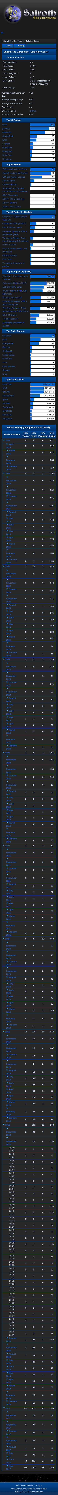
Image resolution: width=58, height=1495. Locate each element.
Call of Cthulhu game (11, 227)
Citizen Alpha (9, 180)
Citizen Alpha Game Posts (15, 169)
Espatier (6, 144)
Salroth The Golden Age (14, 199)
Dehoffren (6, 159)
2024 (7, 566)
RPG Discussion (10, 195)
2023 (7, 659)
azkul (4, 362)
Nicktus (32, 111)
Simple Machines (36, 1492)
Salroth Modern (10, 203)
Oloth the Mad (8, 366)
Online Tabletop (10, 184)
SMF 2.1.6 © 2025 (22, 1492)
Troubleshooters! (10, 319)
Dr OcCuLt (7, 155)
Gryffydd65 (7, 147)
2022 (7, 753)
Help (17, 1485)
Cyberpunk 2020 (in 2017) (14, 223)
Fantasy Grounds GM (12, 297)
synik (4, 124)
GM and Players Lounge (14, 177)
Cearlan (6, 370)
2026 (7, 440)
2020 (7, 939)
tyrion (4, 140)
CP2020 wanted (9, 255)
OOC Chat (7, 259)
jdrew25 (6, 128)
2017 (7, 1408)
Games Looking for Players (15, 173)
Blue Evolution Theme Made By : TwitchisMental (29, 1489)
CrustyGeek (7, 136)
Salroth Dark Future (12, 206)
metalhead (7, 411)
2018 (7, 1125)
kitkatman (6, 132)
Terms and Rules (27, 1485)
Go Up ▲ (38, 1485)
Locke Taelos (8, 355)
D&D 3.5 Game (9, 245)
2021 (7, 846)
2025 (7, 473)
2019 (7, 1032)
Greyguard (7, 151)
